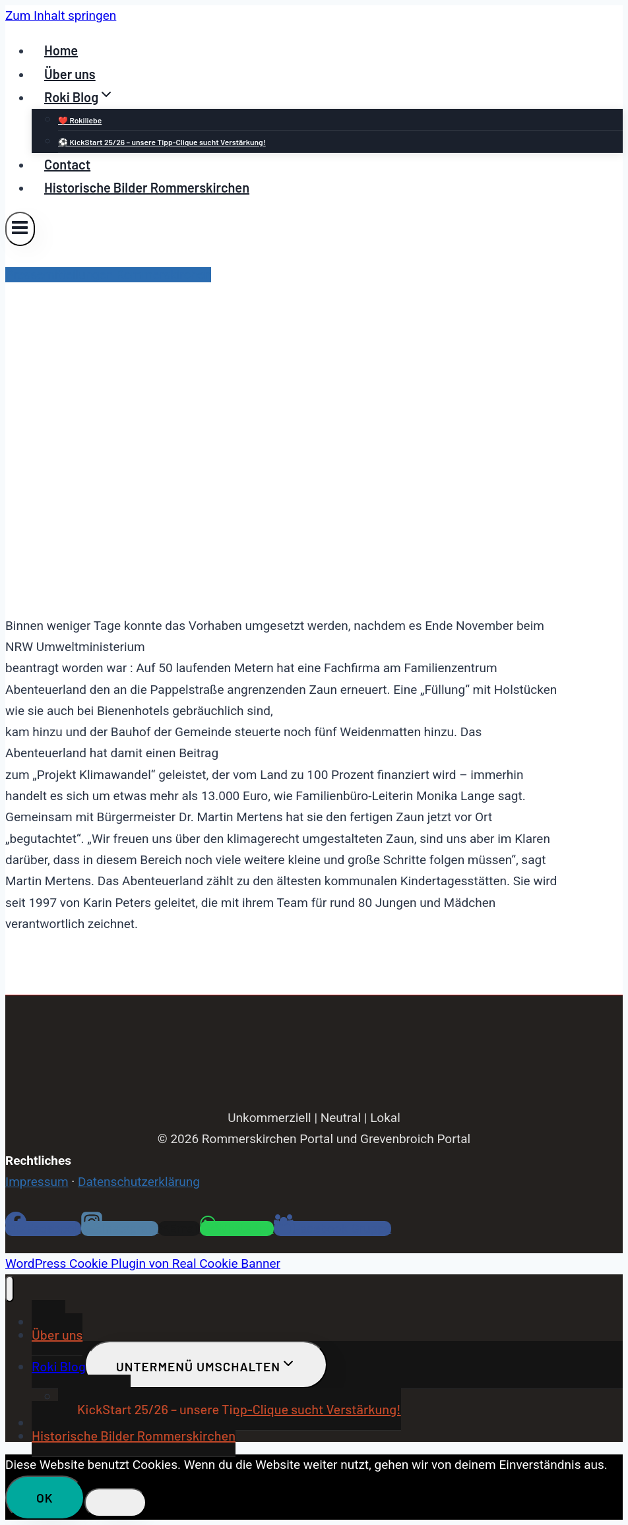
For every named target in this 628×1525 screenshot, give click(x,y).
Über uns (70, 74)
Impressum (37, 1181)
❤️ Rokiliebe (80, 120)
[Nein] (115, 1502)
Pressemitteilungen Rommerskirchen (108, 274)
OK (44, 1497)
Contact (67, 164)
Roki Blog (59, 1366)
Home (61, 50)
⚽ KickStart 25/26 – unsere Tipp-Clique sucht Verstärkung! (162, 141)
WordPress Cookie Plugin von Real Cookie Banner (142, 1263)
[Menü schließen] (9, 1289)
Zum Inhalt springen (60, 15)
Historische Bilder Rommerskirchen (146, 187)
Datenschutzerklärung (139, 1181)
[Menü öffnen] (20, 228)
